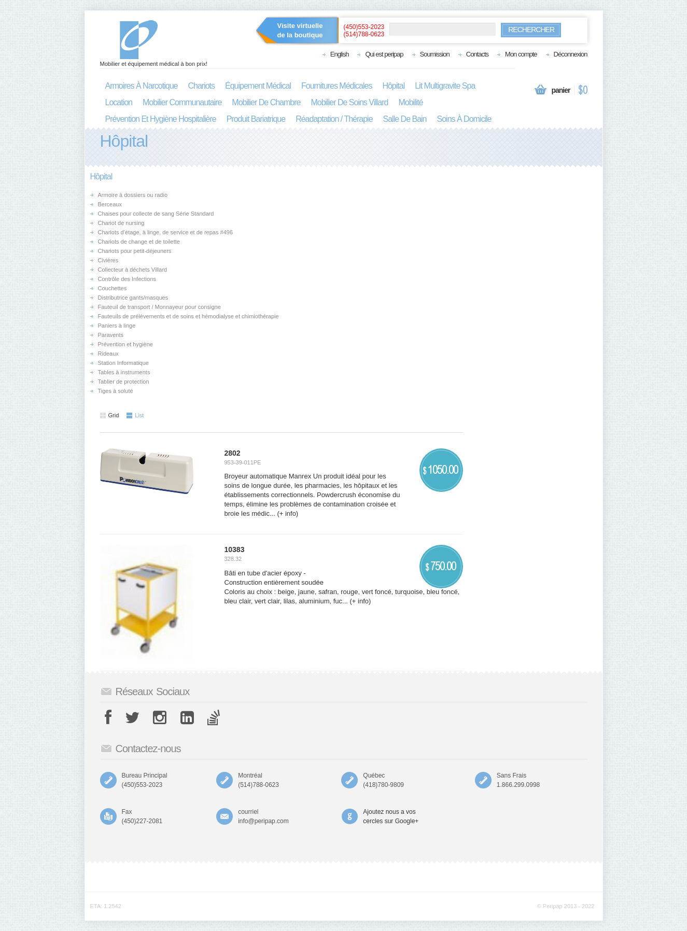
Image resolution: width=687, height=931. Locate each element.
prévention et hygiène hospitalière (160, 119)
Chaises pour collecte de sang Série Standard (156, 213)
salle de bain (405, 119)
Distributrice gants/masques (133, 297)
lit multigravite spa (445, 85)
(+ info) (286, 513)
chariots (201, 85)
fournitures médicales (336, 85)
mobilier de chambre (266, 102)
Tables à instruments (124, 372)
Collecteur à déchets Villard (132, 269)
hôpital (393, 85)
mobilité (410, 102)
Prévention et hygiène (125, 344)
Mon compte (521, 54)
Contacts (477, 54)
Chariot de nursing (121, 223)
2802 (233, 453)
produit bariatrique (256, 119)
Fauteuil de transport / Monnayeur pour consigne (159, 307)
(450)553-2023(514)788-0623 (364, 30)
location (119, 102)
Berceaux (110, 204)
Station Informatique (123, 363)
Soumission (435, 54)
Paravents (111, 335)
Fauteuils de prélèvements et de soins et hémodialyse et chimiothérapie (188, 316)
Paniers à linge (117, 325)
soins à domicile (464, 119)
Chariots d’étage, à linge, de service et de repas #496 (165, 232)
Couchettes (112, 288)
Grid (109, 415)
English (339, 54)
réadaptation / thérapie (334, 119)
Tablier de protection (123, 381)
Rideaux (108, 353)
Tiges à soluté (115, 391)
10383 (235, 549)
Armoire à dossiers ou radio (133, 195)
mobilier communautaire (182, 102)
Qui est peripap (384, 54)
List (135, 415)
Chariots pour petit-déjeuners (135, 251)
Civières (108, 260)
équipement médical (258, 85)
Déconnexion (570, 54)
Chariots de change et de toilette (139, 241)
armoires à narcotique (141, 85)
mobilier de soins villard (349, 102)
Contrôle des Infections (127, 279)
